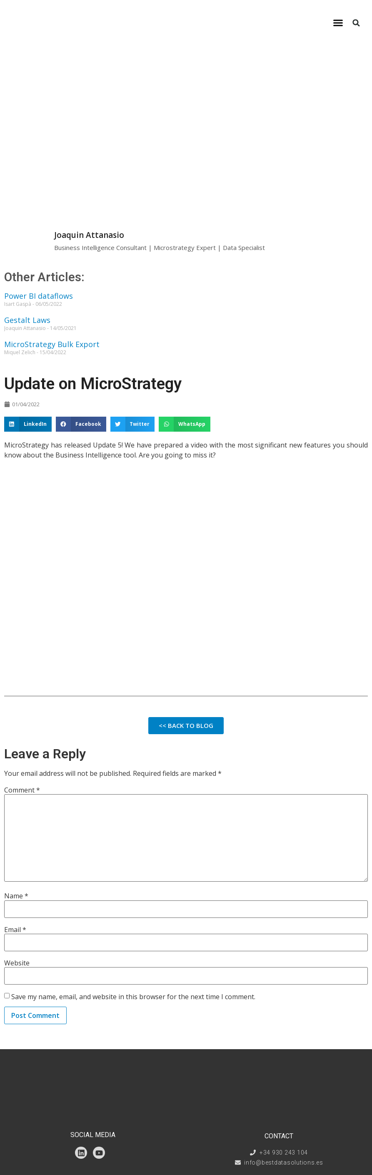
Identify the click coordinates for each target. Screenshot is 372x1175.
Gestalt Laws (27, 320)
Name (16, 895)
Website (17, 963)
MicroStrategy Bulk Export (52, 344)
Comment (22, 790)
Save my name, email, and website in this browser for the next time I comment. (133, 996)
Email (15, 929)
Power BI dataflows (38, 296)
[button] (338, 23)
